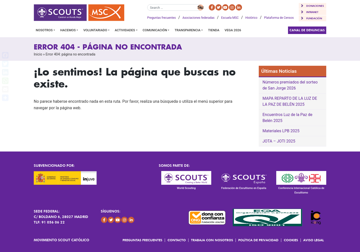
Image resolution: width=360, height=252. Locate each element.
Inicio (38, 54)
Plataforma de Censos (279, 18)
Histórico (251, 18)
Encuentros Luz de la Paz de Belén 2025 (287, 117)
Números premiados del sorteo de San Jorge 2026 (290, 85)
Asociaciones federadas (198, 18)
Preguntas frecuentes (161, 18)
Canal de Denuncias (307, 30)
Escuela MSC (230, 18)
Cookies (291, 240)
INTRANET (312, 12)
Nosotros (44, 30)
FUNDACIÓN (314, 18)
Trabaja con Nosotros (212, 240)
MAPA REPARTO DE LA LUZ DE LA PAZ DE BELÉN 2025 (289, 101)
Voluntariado (95, 30)
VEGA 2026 (232, 30)
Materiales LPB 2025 (281, 130)
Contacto (177, 240)
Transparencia (187, 30)
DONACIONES (315, 5)
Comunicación (155, 30)
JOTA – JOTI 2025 (278, 141)
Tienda (213, 30)
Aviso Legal (313, 240)
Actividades (125, 30)
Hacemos (68, 30)
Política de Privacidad (258, 240)
